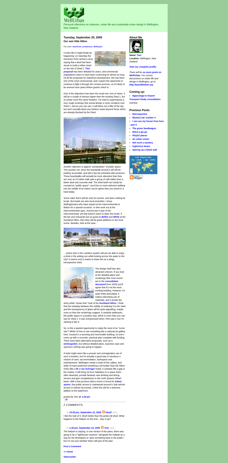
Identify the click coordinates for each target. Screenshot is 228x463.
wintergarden (71, 344)
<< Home (68, 451)
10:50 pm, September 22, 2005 (85, 412)
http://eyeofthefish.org (141, 84)
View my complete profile (142, 67)
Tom (106, 428)
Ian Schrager (88, 369)
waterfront (76, 47)
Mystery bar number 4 (144, 117)
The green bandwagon (144, 128)
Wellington (98, 47)
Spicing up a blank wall (144, 150)
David (108, 412)
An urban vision (140, 139)
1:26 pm (86, 397)
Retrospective (139, 114)
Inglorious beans (141, 146)
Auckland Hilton (107, 303)
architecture (87, 47)
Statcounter (70, 457)
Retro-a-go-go (139, 132)
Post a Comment (72, 446)
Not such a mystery (142, 142)
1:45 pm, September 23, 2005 (84, 428)
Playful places (139, 135)
